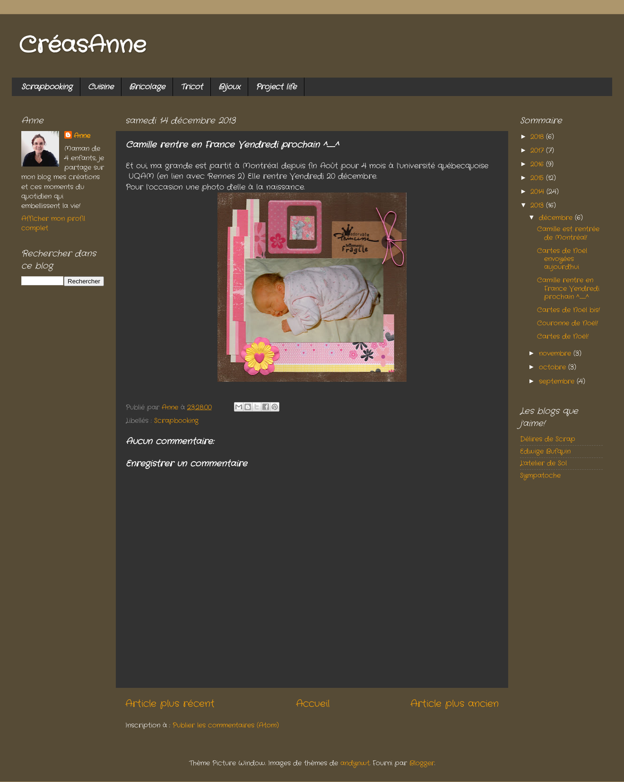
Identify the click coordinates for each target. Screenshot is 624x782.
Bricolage (147, 86)
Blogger (421, 763)
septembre (558, 381)
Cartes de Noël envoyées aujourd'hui (562, 259)
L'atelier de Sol (543, 463)
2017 (538, 150)
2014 (538, 191)
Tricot (192, 86)
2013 (538, 205)
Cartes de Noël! (563, 336)
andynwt (355, 763)
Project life (276, 86)
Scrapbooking (46, 86)
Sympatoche (540, 475)
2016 (538, 164)
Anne (82, 136)
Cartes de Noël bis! (568, 310)
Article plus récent (170, 704)
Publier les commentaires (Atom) (226, 725)
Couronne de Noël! (567, 323)
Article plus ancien (454, 704)
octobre (553, 367)
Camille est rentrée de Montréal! (568, 233)
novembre (556, 353)
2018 (538, 136)
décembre (557, 217)
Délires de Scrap (547, 439)
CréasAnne (82, 45)
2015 (538, 178)
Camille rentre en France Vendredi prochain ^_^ (568, 288)
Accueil (312, 704)
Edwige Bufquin (545, 451)
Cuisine (100, 86)
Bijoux (229, 86)
